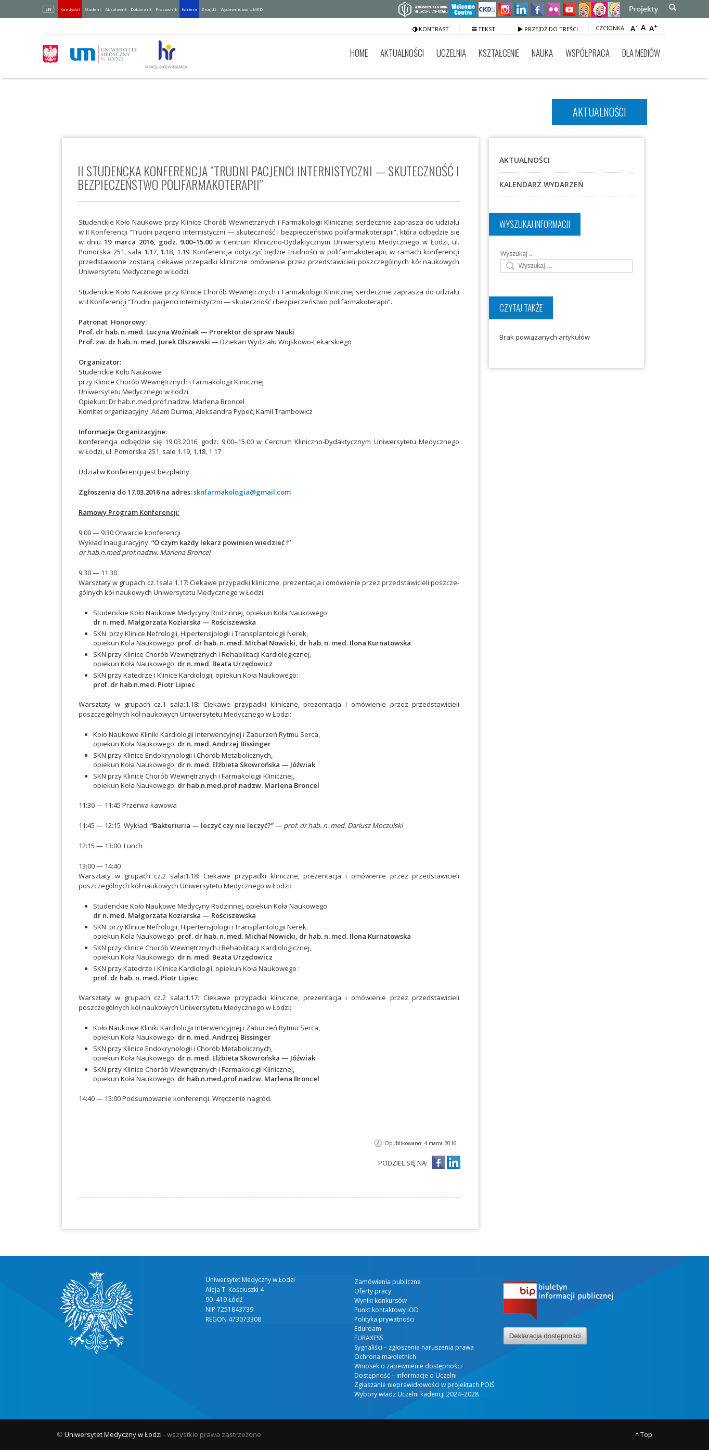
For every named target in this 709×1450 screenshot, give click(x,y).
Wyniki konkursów (380, 1300)
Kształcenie (499, 52)
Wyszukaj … (517, 253)
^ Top (643, 1434)
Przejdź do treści (548, 29)
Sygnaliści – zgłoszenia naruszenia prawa (414, 1347)
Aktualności (402, 52)
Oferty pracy (372, 1291)
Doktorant (141, 9)
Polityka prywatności (384, 1319)
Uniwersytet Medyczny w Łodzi (113, 1434)
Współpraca (587, 52)
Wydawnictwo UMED (242, 9)
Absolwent (115, 9)
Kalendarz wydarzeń (541, 184)
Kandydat (70, 9)
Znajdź (208, 9)
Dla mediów (641, 52)
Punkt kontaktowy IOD (386, 1309)
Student (92, 9)
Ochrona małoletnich (385, 1356)
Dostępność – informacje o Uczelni (405, 1375)
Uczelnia (451, 52)
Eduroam (367, 1328)
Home (359, 52)
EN (48, 9)
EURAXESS (368, 1338)
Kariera (189, 9)
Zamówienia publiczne (387, 1281)
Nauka (542, 52)
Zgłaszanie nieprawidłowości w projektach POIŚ (424, 1384)
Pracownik (166, 9)
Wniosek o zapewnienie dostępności (408, 1366)
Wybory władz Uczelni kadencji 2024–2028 (416, 1394)
